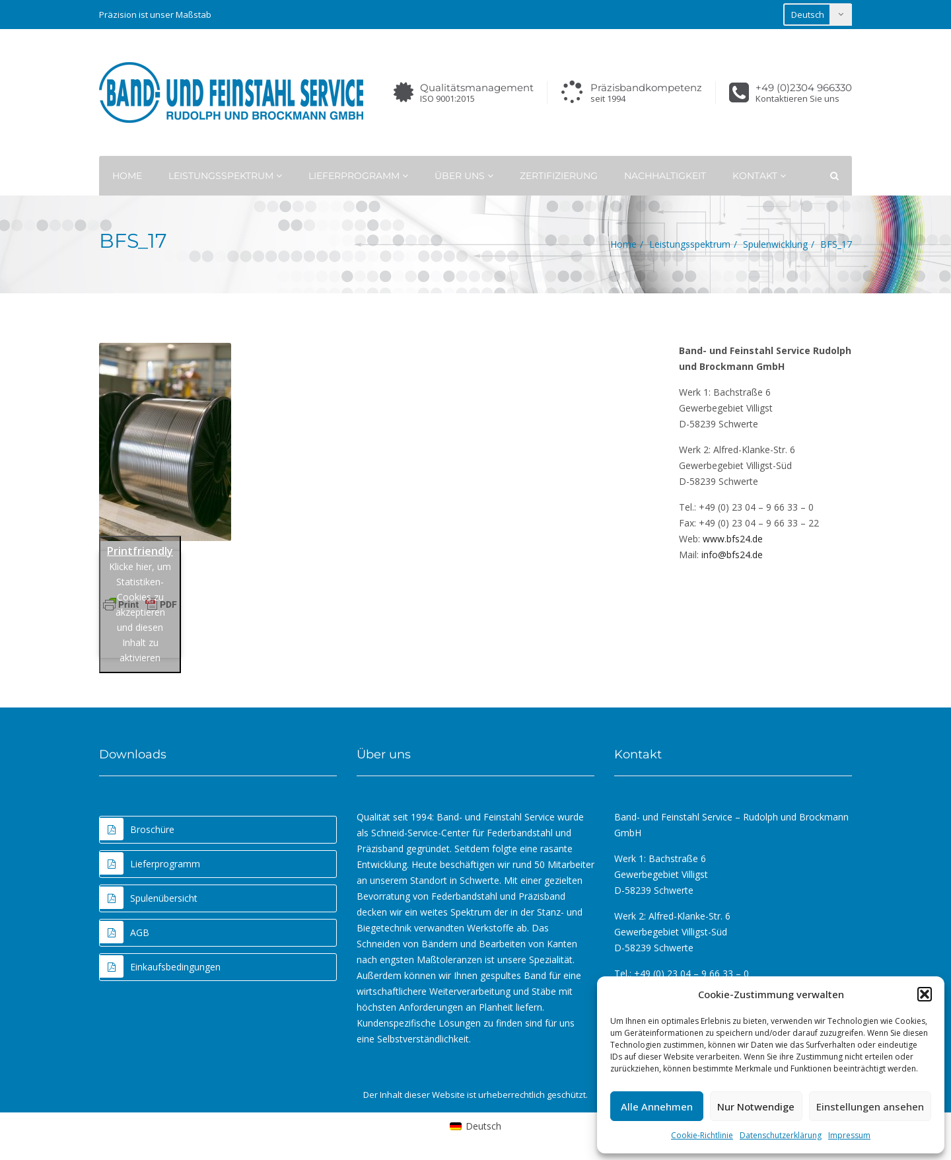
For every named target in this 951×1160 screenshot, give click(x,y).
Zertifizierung (559, 176)
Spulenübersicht (148, 898)
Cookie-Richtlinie (702, 1135)
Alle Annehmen (657, 1106)
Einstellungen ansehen (870, 1106)
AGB (124, 932)
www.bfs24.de (733, 538)
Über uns (464, 176)
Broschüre (137, 829)
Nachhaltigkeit (665, 176)
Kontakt (759, 176)
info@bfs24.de (732, 554)
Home (127, 176)
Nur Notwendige (755, 1106)
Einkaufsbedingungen (160, 966)
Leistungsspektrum (225, 176)
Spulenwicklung (775, 244)
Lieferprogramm (358, 176)
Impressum (849, 1135)
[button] (924, 994)
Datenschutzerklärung (781, 1135)
